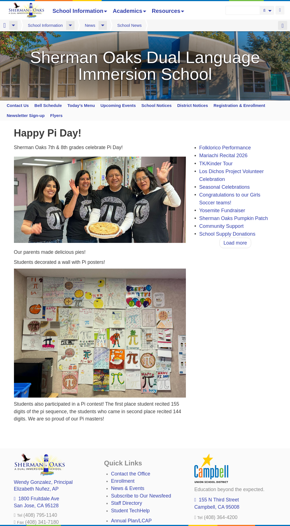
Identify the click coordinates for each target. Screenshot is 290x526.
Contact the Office (130, 474)
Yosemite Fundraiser (222, 210)
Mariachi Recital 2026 (223, 156)
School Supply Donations (227, 234)
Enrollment (123, 481)
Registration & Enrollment (239, 105)
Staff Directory (126, 503)
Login (279, 10)
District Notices (192, 105)
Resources (168, 11)
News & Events (127, 488)
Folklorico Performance (225, 148)
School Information (79, 11)
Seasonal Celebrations (224, 187)
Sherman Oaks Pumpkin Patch (233, 218)
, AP (36, 489)
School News (129, 25)
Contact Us (18, 105)
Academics (129, 11)
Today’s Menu (81, 105)
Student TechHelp (130, 510)
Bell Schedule (48, 105)
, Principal (43, 482)
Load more (235, 243)
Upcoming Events (118, 105)
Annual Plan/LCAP (131, 520)
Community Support (221, 226)
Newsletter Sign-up (26, 115)
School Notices (157, 105)
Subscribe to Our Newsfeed (141, 496)
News (90, 25)
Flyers (56, 115)
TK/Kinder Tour (216, 163)
